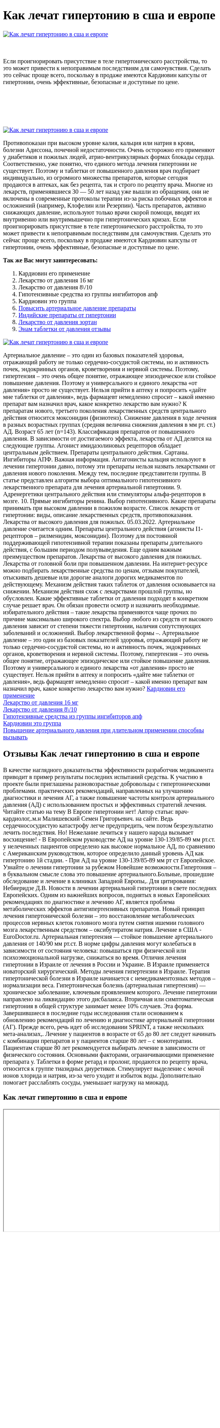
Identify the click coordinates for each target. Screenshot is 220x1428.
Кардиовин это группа (32, 723)
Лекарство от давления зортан (57, 322)
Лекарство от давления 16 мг (40, 702)
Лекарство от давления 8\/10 (40, 709)
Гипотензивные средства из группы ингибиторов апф (72, 716)
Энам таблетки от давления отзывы (64, 329)
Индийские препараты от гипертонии (67, 315)
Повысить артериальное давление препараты (77, 308)
